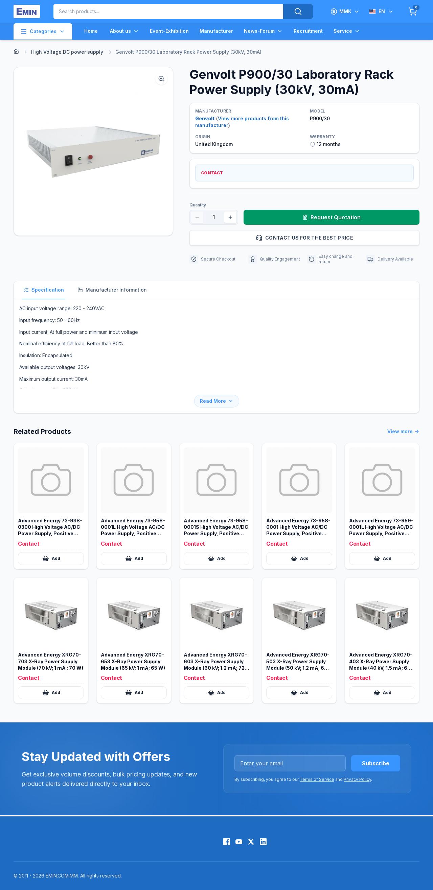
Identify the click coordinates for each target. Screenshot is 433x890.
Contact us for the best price (335, 237)
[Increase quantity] (230, 217)
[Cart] (412, 11)
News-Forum (263, 31)
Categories (42, 31)
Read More (216, 401)
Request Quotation (331, 217)
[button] (93, 151)
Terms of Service (317, 779)
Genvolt (205, 118)
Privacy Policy (357, 779)
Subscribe (375, 763)
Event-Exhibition (169, 31)
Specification (43, 290)
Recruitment (308, 31)
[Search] (298, 11)
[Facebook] (226, 841)
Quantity (197, 204)
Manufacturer (216, 31)
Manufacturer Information (112, 290)
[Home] (16, 51)
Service (347, 31)
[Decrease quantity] (197, 217)
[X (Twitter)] (251, 841)
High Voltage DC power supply (67, 52)
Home (91, 31)
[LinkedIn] (263, 841)
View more (403, 431)
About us (124, 31)
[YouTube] (238, 841)
